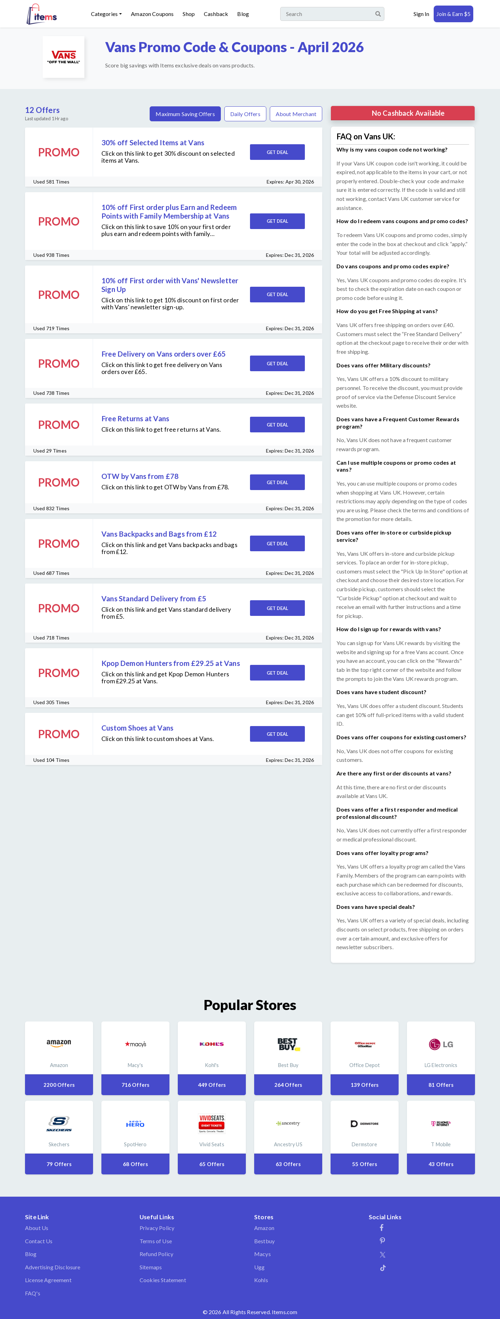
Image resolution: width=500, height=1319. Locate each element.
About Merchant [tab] (296, 114)
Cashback (216, 13)
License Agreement (48, 1280)
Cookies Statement (163, 1280)
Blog (243, 13)
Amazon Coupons (152, 13)
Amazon (264, 1227)
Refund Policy (156, 1254)
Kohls (261, 1280)
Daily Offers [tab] (245, 114)
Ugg (259, 1267)
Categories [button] (104, 13)
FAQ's (32, 1293)
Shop (189, 13)
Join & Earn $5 (453, 13)
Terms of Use (156, 1241)
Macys (262, 1254)
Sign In (421, 13)
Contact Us (39, 1241)
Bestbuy (264, 1241)
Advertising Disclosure (53, 1267)
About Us (36, 1227)
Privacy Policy (157, 1227)
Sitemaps (151, 1267)
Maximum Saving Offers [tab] (185, 114)
